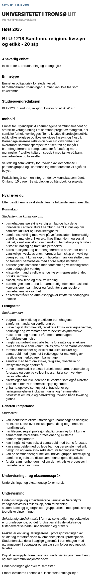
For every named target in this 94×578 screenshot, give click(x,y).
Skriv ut (7, 5)
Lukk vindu (23, 5)
